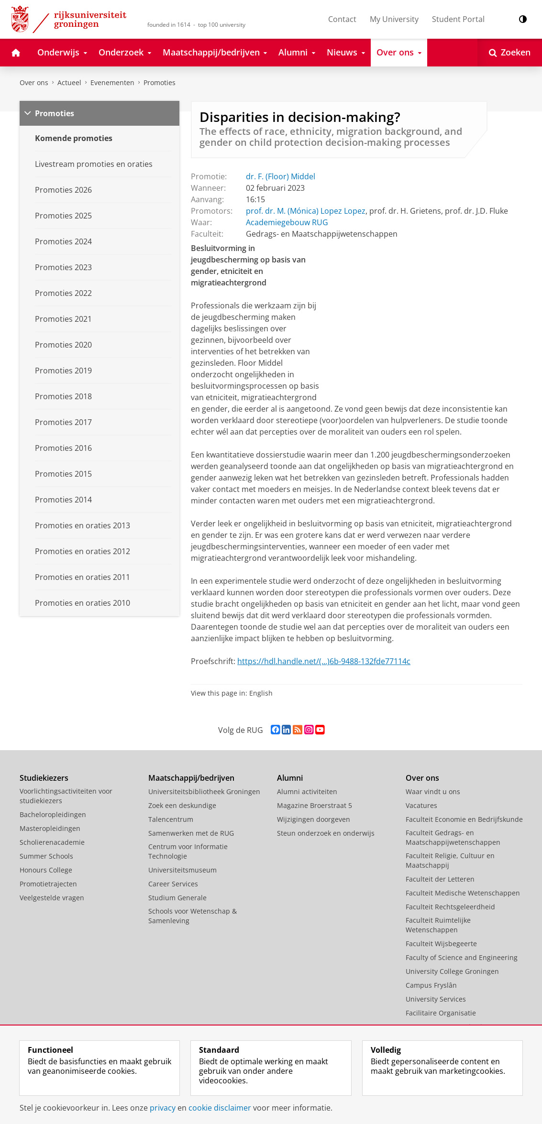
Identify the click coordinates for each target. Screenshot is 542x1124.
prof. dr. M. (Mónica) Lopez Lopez (305, 211)
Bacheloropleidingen (53, 814)
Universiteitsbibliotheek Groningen (204, 791)
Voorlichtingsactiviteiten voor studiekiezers (66, 795)
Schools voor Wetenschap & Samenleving (192, 915)
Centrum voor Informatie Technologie (188, 851)
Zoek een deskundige (182, 805)
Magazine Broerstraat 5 (314, 805)
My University (394, 19)
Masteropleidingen (50, 828)
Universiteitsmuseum (182, 869)
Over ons (34, 82)
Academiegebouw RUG (287, 222)
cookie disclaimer (219, 1107)
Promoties (160, 82)
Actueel (69, 82)
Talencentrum (170, 819)
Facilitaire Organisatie (441, 1012)
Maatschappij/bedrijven (191, 778)
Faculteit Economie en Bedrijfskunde (464, 819)
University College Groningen (452, 971)
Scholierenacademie (52, 842)
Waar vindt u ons (433, 791)
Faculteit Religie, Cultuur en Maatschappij (450, 860)
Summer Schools (46, 856)
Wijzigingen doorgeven (313, 819)
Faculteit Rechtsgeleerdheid (450, 906)
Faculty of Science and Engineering (462, 957)
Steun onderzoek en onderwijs (326, 833)
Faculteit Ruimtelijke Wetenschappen (438, 925)
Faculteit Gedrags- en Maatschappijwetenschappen (453, 837)
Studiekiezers (44, 778)
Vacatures (421, 805)
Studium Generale (177, 897)
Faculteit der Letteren (440, 879)
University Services (436, 999)
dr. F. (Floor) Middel (280, 176)
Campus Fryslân (431, 985)
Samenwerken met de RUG (191, 833)
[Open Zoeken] (509, 52)
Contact (342, 19)
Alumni (290, 778)
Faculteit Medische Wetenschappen (463, 892)
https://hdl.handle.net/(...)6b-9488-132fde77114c (323, 661)
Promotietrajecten (48, 883)
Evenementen (112, 82)
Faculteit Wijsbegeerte (441, 943)
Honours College (46, 869)
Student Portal (458, 19)
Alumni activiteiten (307, 791)
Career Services (173, 883)
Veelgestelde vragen (52, 897)
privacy (163, 1107)
